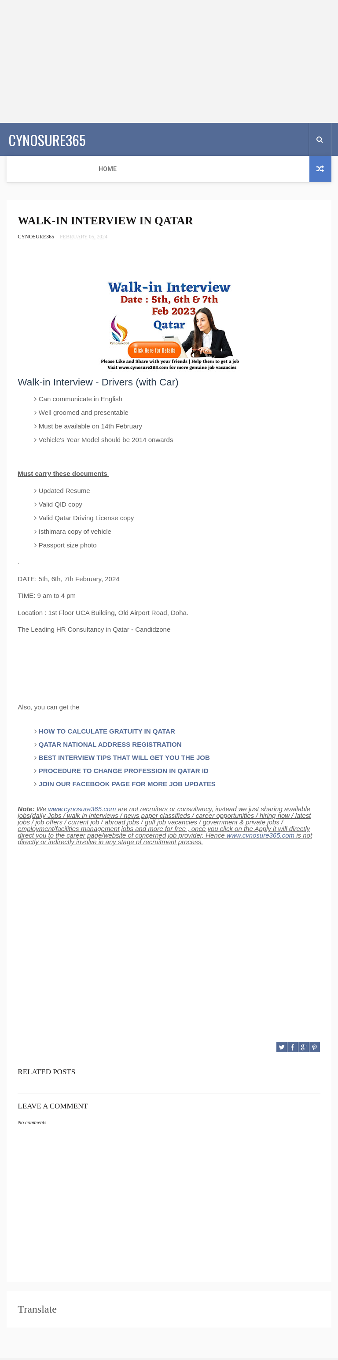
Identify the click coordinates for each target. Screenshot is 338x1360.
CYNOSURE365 (45, 138)
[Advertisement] (169, 61)
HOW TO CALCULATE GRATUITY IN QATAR (107, 733)
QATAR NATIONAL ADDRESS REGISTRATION (110, 746)
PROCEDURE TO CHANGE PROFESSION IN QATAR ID (124, 772)
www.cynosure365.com (82, 810)
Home (21, 169)
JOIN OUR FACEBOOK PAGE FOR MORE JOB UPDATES (127, 785)
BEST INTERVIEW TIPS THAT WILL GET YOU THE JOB (124, 759)
